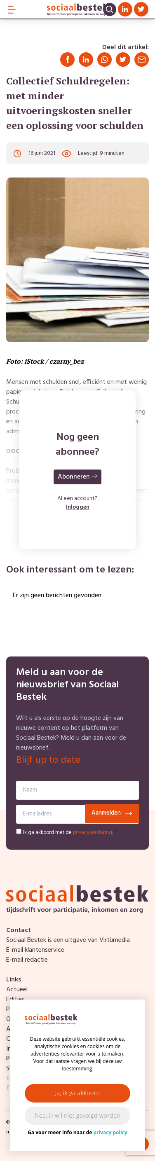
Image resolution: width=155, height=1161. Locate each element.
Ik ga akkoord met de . (70, 832)
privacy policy (110, 1132)
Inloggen (77, 507)
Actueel (17, 989)
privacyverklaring (92, 832)
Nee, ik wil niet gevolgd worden (77, 1115)
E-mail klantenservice (35, 950)
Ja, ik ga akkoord (77, 1093)
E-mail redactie (27, 960)
